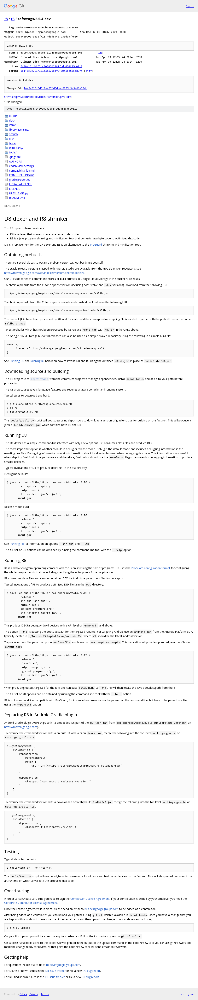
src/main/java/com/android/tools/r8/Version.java (34, 97)
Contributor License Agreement (90, 898)
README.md (17, 198)
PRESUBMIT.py (18, 193)
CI (11, 279)
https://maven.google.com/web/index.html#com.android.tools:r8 (44, 273)
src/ (11, 138)
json (191, 994)
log (99, 52)
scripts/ (13, 134)
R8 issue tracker (55, 977)
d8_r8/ (13, 116)
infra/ (12, 125)
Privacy (33, 994)
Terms (45, 994)
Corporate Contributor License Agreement (30, 903)
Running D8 (17, 361)
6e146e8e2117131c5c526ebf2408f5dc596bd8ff (51, 70)
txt (181, 994)
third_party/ (16, 148)
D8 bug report (91, 971)
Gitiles (23, 994)
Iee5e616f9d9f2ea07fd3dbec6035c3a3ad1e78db (55, 88)
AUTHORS (15, 161)
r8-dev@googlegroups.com (101, 909)
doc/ (12, 120)
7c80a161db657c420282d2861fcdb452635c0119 (51, 66)
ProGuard (96, 244)
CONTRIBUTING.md (21, 175)
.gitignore (15, 157)
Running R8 (37, 361)
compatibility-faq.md (22, 170)
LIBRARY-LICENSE (20, 184)
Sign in (190, 6)
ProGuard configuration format (150, 568)
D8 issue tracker (55, 971)
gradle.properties (19, 179)
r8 (6, 18)
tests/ (12, 143)
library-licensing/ (19, 129)
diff (88, 70)
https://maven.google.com (20, 727)
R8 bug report (90, 977)
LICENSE (14, 189)
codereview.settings (21, 166)
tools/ (12, 152)
